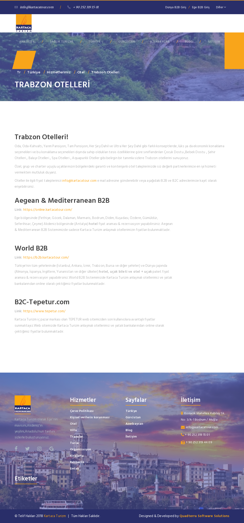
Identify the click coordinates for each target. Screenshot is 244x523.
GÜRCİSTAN (126, 41)
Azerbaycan (134, 423)
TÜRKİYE (95, 41)
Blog (129, 430)
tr (19, 72)
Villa (73, 430)
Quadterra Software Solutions (205, 516)
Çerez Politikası (82, 411)
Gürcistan (133, 417)
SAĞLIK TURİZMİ (61, 41)
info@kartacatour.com (34, 7)
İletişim (131, 436)
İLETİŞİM (214, 41)
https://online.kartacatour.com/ (47, 210)
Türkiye (33, 72)
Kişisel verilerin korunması (90, 417)
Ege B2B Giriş (201, 7)
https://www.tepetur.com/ (44, 311)
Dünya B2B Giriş (175, 7)
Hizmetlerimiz (59, 72)
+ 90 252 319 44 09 (199, 442)
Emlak (74, 468)
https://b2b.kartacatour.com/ (46, 257)
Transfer (76, 436)
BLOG (189, 41)
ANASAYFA (27, 41)
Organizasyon (80, 449)
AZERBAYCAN (159, 41)
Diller (221, 7)
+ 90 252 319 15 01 (83, 7)
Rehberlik (77, 462)
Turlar (75, 443)
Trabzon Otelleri (105, 72)
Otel (81, 72)
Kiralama (77, 455)
